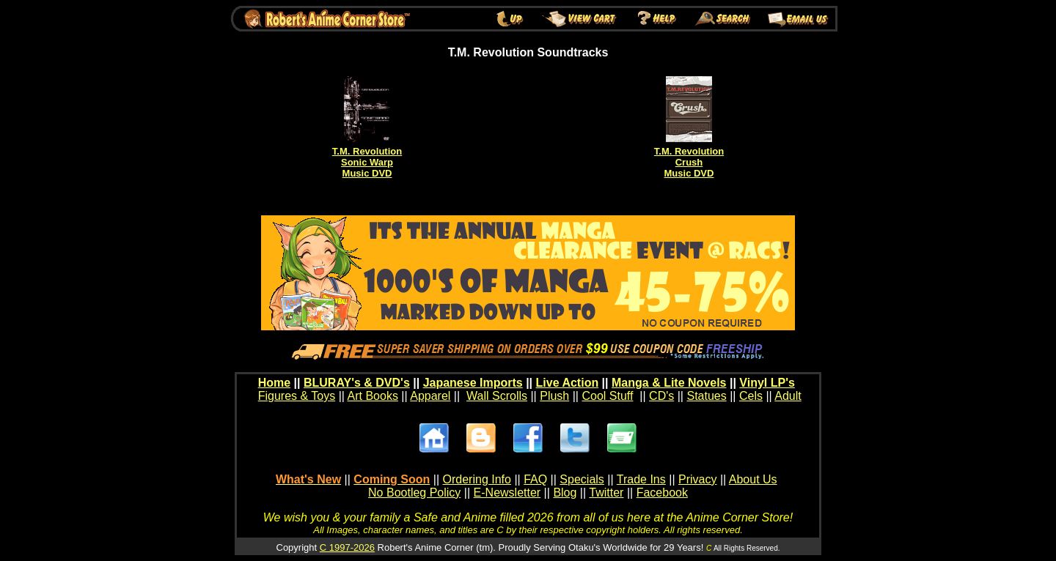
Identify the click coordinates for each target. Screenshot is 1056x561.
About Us (753, 479)
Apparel (430, 396)
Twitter (606, 492)
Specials (582, 479)
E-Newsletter (507, 492)
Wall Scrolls (496, 396)
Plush (554, 396)
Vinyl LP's (767, 382)
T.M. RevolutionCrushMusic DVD (689, 162)
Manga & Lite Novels (669, 382)
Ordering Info (477, 479)
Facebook (662, 492)
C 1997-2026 (347, 547)
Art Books (373, 396)
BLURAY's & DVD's (357, 382)
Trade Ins (641, 479)
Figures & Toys (297, 396)
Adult (787, 396)
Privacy (697, 479)
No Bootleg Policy (414, 492)
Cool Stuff (607, 396)
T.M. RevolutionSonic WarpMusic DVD (367, 162)
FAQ (535, 479)
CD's (661, 396)
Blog (564, 492)
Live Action (567, 382)
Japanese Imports (473, 382)
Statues (706, 396)
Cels (751, 396)
